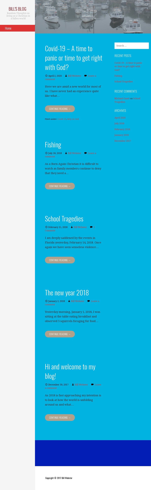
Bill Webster (74, 76)
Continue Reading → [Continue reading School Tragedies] (60, 260)
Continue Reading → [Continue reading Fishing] (60, 186)
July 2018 (119, 123)
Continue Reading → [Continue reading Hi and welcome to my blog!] (60, 417)
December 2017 (122, 141)
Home (8, 28)
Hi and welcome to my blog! (70, 371)
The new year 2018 (67, 292)
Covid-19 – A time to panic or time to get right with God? (73, 57)
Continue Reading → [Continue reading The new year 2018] (60, 334)
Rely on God (73, 119)
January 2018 (121, 135)
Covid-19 (62, 119)
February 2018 (122, 129)
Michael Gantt (121, 98)
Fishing (53, 144)
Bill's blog (17, 9)
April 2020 (120, 117)
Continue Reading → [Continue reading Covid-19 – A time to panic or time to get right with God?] (60, 109)
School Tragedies (64, 218)
